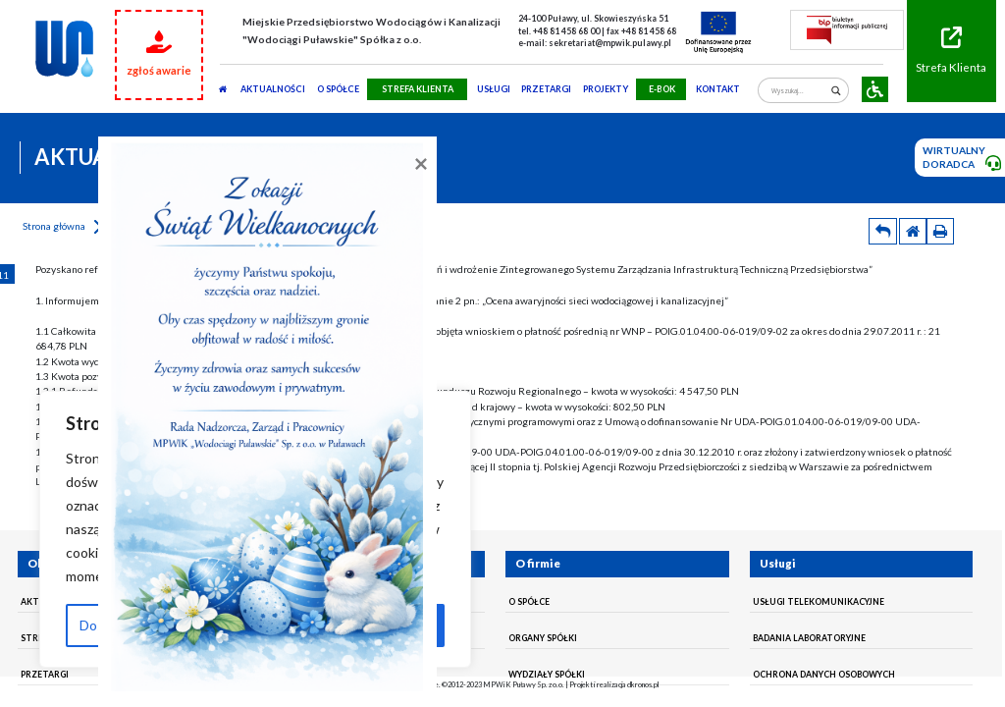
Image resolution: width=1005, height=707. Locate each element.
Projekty (605, 88)
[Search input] (798, 90)
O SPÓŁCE (338, 88)
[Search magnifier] (835, 90)
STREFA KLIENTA (417, 88)
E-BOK (662, 88)
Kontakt (718, 88)
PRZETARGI (546, 88)
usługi (493, 88)
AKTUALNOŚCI (272, 88)
